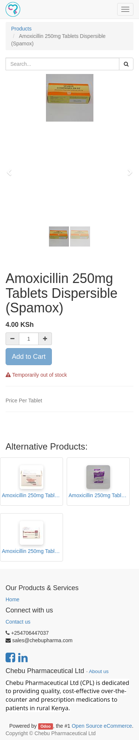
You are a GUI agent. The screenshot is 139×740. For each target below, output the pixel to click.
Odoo (45, 726)
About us (99, 671)
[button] (11, 169)
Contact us (18, 622)
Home (12, 599)
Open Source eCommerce (102, 726)
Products (21, 29)
